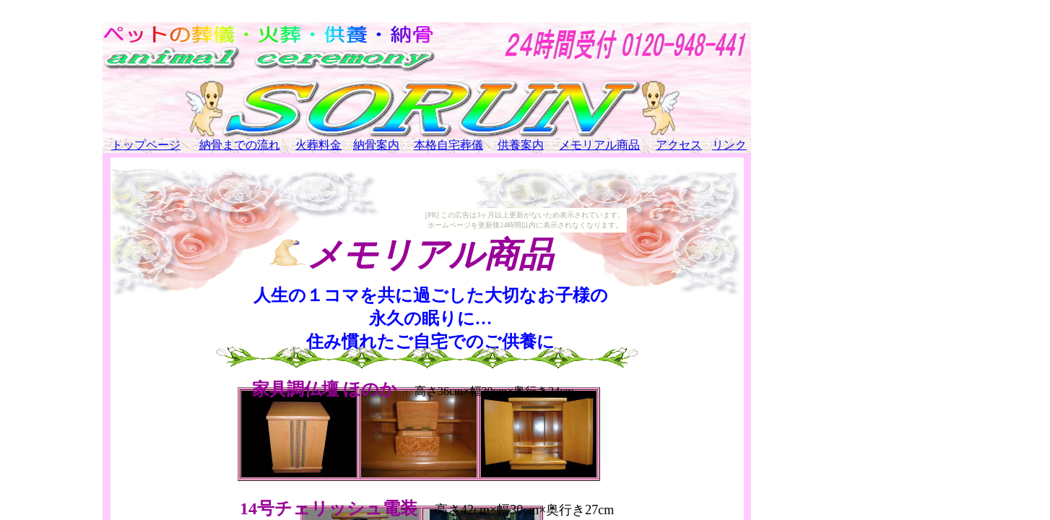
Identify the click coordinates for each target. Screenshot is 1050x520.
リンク (729, 145)
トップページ (146, 145)
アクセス (679, 145)
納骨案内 (376, 145)
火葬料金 (318, 145)
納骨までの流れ (239, 145)
